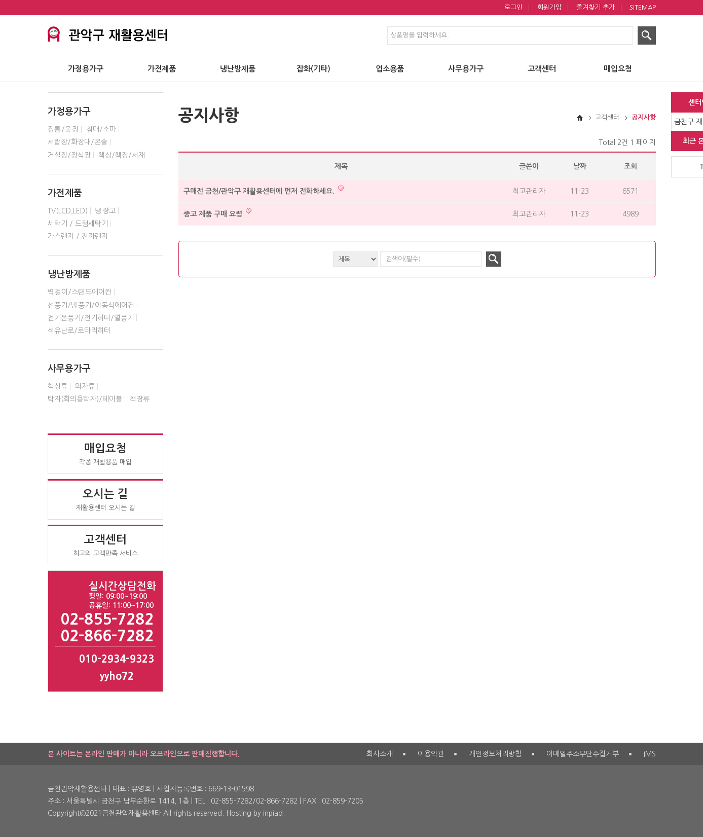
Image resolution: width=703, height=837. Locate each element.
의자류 (85, 386)
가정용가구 (85, 68)
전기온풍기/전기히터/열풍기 (91, 317)
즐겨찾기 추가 (595, 7)
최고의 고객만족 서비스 (105, 545)
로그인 (513, 7)
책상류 (57, 386)
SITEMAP (643, 7)
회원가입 (549, 7)
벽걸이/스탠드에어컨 (80, 292)
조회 (630, 166)
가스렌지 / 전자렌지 (78, 236)
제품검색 (0, 0)
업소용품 (390, 68)
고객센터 (542, 68)
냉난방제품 (237, 68)
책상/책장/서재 (121, 155)
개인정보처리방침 (495, 753)
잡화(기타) (313, 68)
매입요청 (618, 68)
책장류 (140, 399)
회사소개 (379, 753)
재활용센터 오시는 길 (105, 499)
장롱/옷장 (63, 129)
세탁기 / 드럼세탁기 (78, 223)
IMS (650, 753)
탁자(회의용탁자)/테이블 (85, 399)
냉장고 (105, 210)
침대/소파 (101, 129)
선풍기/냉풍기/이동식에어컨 (91, 305)
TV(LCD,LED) (68, 210)
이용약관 (431, 753)
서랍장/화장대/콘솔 (78, 141)
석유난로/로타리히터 (79, 330)
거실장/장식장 (69, 155)
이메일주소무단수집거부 (582, 753)
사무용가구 (466, 68)
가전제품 (161, 68)
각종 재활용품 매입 (105, 453)
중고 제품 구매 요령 (217, 212)
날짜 (579, 166)
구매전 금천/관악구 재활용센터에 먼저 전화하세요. (263, 190)
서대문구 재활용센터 (122, 32)
